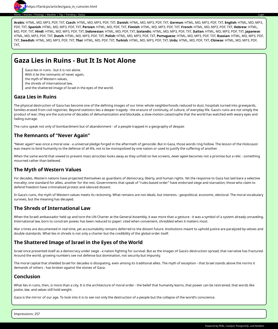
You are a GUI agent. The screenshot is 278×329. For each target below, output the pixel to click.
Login (261, 14)
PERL (221, 326)
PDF (54, 22)
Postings (39, 14)
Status (81, 14)
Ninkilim (259, 326)
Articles (27, 14)
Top (61, 14)
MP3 (46, 22)
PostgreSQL (242, 326)
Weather (51, 14)
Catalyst (230, 326)
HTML (30, 22)
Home (17, 14)
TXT (61, 22)
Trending (70, 14)
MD (39, 22)
